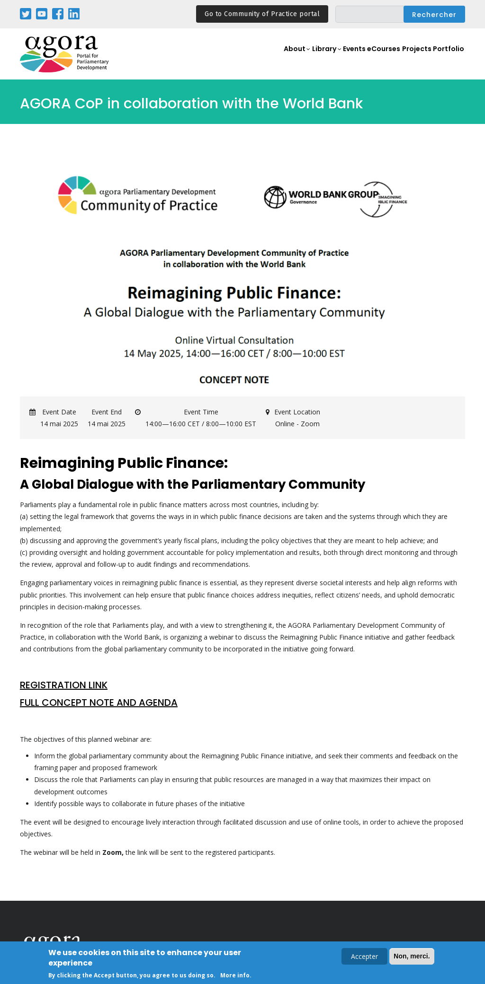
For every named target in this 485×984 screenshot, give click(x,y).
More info (235, 977)
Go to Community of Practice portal (262, 14)
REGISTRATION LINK (64, 685)
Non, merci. (412, 957)
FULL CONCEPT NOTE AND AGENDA (99, 702)
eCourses (374, 59)
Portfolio (447, 59)
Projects (412, 59)
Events (339, 59)
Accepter (364, 957)
